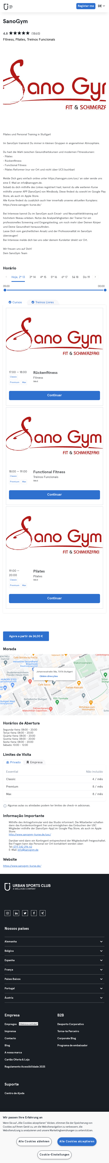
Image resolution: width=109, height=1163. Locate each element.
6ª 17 (65, 277)
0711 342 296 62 (22, 847)
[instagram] (7, 913)
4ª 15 (43, 277)
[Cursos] (15, 302)
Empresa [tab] (34, 762)
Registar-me (86, 6)
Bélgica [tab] (53, 951)
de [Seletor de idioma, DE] (101, 6)
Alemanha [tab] (53, 941)
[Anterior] (6, 277)
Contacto (10, 1038)
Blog (7, 1045)
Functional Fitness (49, 472)
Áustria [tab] (53, 998)
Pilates (39, 571)
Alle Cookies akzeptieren (76, 1141)
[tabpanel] (54, 783)
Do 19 (86, 277)
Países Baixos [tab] (53, 979)
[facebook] (34, 913)
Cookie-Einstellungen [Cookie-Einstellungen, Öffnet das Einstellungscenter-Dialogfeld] (54, 1154)
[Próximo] (95, 277)
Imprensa (10, 1031)
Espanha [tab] (53, 960)
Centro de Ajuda (14, 1093)
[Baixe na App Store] (17, 901)
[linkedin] (16, 913)
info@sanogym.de (28, 850)
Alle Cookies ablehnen (34, 1141)
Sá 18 (75, 277)
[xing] (43, 913)
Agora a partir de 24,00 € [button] (26, 636)
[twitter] (25, 913)
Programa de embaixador (72, 1045)
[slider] (5, 290)
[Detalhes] (54, 336)
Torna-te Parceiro (68, 1031)
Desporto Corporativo (70, 1024)
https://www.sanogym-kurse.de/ (22, 866)
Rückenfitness (45, 373)
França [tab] (53, 969)
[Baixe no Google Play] (45, 901)
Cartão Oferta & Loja (17, 1059)
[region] (54, 1137)
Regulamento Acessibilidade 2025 (25, 1066)
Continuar (54, 395)
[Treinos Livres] (42, 302)
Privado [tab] (13, 762)
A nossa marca (13, 1052)
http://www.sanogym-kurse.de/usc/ (30, 834)
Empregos (11, 1024)
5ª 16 (54, 277)
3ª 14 (32, 277)
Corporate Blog (66, 1038)
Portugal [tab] (53, 988)
